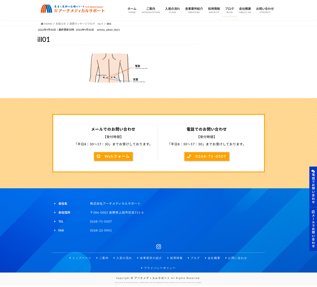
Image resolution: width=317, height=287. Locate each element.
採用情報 (176, 258)
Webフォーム (113, 156)
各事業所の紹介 (149, 258)
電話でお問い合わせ (313, 187)
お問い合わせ (239, 258)
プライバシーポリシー (158, 268)
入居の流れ (121, 258)
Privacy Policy (169, 284)
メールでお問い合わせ (313, 229)
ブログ (195, 258)
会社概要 (215, 258)
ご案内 (100, 258)
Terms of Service (188, 284)
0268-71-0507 (207, 156)
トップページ (77, 258)
